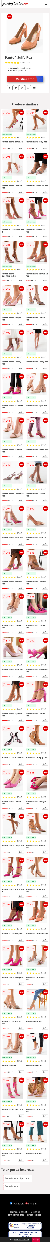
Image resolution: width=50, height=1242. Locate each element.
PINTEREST (32, 1203)
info (21, 148)
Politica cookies (33, 1214)
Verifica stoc (29, 79)
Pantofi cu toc (11, 1186)
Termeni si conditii (19, 1211)
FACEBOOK (17, 1203)
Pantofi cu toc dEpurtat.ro (17, 1178)
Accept (36, 1239)
